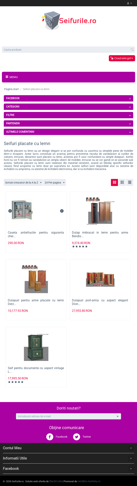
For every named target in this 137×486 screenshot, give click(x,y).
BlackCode (55, 481)
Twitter (82, 437)
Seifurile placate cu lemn (18, 150)
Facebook (56, 437)
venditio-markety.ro (89, 481)
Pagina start (11, 89)
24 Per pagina (55, 183)
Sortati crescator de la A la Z (23, 183)
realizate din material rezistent (70, 162)
